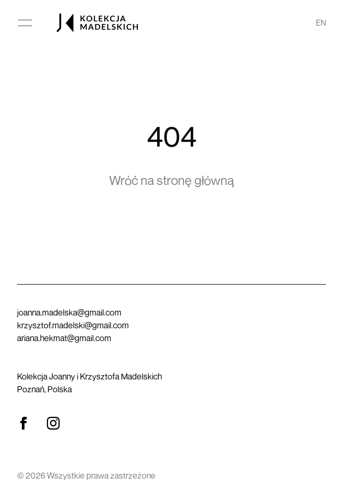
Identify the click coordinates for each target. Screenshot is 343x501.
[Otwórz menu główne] (25, 22)
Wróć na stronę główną (171, 180)
